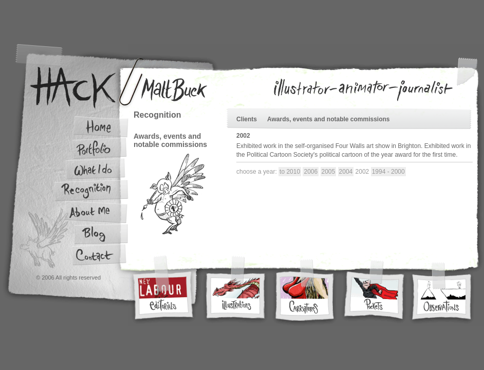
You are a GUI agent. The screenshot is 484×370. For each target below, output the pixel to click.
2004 (346, 171)
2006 (311, 171)
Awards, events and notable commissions (328, 119)
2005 (329, 171)
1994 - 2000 (388, 171)
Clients (246, 119)
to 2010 (290, 171)
